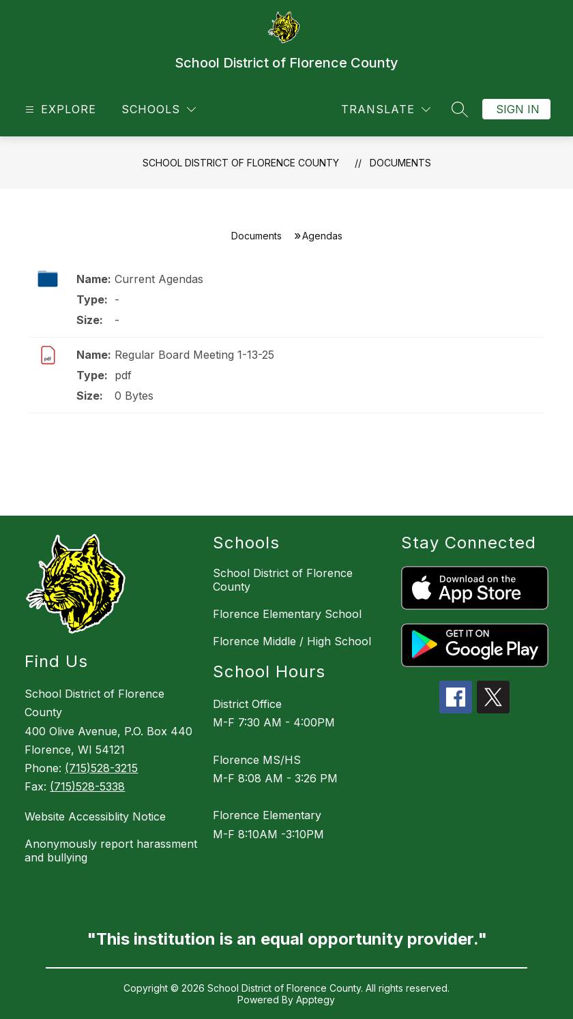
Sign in (518, 109)
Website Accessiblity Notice (95, 816)
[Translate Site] (386, 109)
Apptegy (315, 999)
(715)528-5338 (87, 786)
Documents (400, 162)
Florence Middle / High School (292, 641)
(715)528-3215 (101, 768)
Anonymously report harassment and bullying (111, 850)
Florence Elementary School (287, 614)
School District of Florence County (241, 162)
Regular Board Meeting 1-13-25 (194, 354)
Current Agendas (159, 279)
